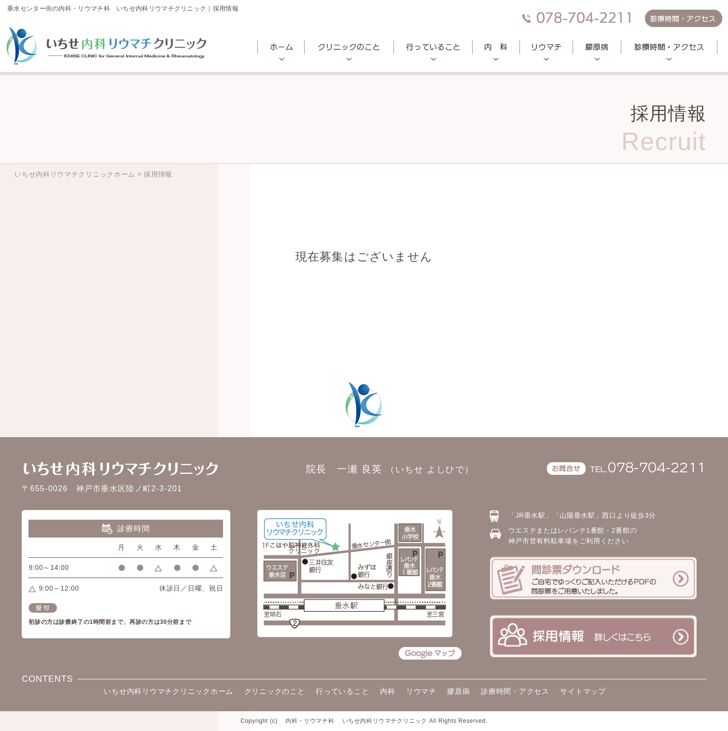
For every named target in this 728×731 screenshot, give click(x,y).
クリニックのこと (274, 691)
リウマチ (421, 691)
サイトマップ (583, 691)
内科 (387, 691)
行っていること (342, 691)
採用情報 (158, 174)
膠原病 (458, 691)
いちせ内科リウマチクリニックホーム (74, 174)
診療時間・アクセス (515, 691)
